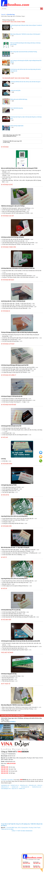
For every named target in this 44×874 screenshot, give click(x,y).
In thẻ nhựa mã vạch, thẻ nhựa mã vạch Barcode (14, 308)
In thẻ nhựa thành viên (8, 247)
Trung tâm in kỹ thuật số (7, 779)
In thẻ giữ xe (5, 495)
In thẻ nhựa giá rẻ (7, 184)
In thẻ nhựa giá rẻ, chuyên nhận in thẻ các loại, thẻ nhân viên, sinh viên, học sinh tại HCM (20, 641)
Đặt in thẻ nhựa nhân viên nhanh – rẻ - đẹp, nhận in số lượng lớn (15, 547)
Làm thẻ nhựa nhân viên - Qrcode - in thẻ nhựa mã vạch (13, 301)
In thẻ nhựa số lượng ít (8, 375)
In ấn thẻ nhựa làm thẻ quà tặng (10, 341)
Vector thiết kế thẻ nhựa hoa (16, 108)
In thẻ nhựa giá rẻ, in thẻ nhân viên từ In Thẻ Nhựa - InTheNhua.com (20, 553)
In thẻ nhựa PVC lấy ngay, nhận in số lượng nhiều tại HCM (17, 369)
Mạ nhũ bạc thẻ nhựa (7, 679)
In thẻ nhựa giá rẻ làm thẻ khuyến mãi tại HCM (14, 209)
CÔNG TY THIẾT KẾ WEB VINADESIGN (22, 830)
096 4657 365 (4, 769)
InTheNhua (13, 721)
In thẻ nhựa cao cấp (7, 216)
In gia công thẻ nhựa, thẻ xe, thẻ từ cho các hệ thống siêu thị (14, 516)
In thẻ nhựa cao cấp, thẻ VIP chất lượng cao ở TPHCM (16, 551)
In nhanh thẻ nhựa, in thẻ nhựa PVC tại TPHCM (14, 372)
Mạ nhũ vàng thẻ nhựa (8, 677)
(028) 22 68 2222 (11, 763)
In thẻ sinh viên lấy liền (15, 90)
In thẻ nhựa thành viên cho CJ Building (12, 554)
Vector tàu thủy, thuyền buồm (16, 125)
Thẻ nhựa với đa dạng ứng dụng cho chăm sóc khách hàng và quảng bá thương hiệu (19, 332)
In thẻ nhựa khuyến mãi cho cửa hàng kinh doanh (15, 434)
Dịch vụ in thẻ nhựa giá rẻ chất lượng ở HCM (14, 211)
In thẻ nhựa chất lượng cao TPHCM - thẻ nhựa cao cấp (16, 244)
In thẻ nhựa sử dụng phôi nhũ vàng (8, 673)
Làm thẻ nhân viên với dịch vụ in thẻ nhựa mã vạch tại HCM (17, 306)
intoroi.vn (39, 785)
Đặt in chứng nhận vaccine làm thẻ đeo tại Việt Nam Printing (23, 51)
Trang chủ (3, 14)
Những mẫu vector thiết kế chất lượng (18, 99)
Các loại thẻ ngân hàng (8, 492)
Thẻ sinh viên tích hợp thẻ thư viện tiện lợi (13, 648)
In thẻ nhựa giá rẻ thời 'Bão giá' (10, 489)
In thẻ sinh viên (6, 619)
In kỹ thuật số (5, 684)
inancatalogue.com (6, 788)
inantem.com (15, 787)
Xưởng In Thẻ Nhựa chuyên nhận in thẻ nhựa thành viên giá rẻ (18, 277)
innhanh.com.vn (15, 785)
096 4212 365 (4, 773)
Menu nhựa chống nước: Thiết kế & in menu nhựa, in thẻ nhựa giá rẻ (25, 34)
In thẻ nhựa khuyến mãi (8, 404)
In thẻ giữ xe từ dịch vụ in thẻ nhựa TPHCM (13, 520)
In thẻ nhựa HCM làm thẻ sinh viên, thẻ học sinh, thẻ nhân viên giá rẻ (25, 81)
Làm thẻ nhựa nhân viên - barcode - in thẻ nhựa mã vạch (17, 305)
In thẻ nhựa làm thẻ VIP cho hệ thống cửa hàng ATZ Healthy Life (18, 617)
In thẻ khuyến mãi (7, 433)
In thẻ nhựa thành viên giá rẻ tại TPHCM (12, 273)
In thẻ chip (4, 437)
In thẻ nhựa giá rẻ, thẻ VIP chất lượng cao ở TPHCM (15, 213)
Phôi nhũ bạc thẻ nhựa (8, 681)
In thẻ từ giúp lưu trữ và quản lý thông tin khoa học (15, 585)
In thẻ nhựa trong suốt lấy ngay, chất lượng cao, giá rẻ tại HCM (14, 365)
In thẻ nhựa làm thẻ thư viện (9, 710)
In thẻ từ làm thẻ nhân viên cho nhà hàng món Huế (15, 582)
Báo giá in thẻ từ (6, 584)
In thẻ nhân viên (6, 526)
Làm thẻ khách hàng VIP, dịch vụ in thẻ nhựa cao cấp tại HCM (18, 242)
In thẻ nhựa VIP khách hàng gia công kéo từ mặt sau (15, 615)
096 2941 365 (4, 771)
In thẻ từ (4, 557)
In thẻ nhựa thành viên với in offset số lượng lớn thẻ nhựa (17, 275)
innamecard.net (25, 787)
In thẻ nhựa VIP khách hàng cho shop (12, 613)
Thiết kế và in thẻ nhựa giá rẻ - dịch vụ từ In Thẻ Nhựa (12, 206)
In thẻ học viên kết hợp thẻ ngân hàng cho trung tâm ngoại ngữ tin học (20, 337)
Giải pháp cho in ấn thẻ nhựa (9, 339)
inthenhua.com (24, 785)
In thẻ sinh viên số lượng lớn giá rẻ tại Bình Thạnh (15, 649)
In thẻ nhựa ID (5, 311)
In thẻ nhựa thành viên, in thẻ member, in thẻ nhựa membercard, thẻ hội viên (17, 268)
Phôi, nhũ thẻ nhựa (7, 652)
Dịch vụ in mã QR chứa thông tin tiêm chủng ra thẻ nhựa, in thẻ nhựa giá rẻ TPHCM (19, 168)
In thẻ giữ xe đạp (6, 521)
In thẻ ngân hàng (6, 464)
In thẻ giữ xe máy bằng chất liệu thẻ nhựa (13, 523)
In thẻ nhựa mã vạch (7, 280)
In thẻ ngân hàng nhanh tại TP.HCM (8, 485)
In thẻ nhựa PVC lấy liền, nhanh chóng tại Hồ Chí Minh (16, 370)
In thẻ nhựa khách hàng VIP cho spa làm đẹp (11, 609)
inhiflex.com (22, 788)
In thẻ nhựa (5, 147)
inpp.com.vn (15, 788)
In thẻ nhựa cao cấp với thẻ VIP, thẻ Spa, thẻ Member (12, 237)
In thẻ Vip (4, 588)
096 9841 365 (4, 767)
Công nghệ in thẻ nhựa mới (9, 490)
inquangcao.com (5, 785)
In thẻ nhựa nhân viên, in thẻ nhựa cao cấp (13, 241)
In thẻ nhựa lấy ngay (7, 344)
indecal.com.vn (5, 787)
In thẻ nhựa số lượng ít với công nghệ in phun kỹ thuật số (17, 400)
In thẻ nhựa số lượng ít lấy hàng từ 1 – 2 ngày (14, 402)
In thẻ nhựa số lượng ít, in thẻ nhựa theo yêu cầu (11, 396)
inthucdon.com (32, 785)
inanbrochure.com (36, 787)
